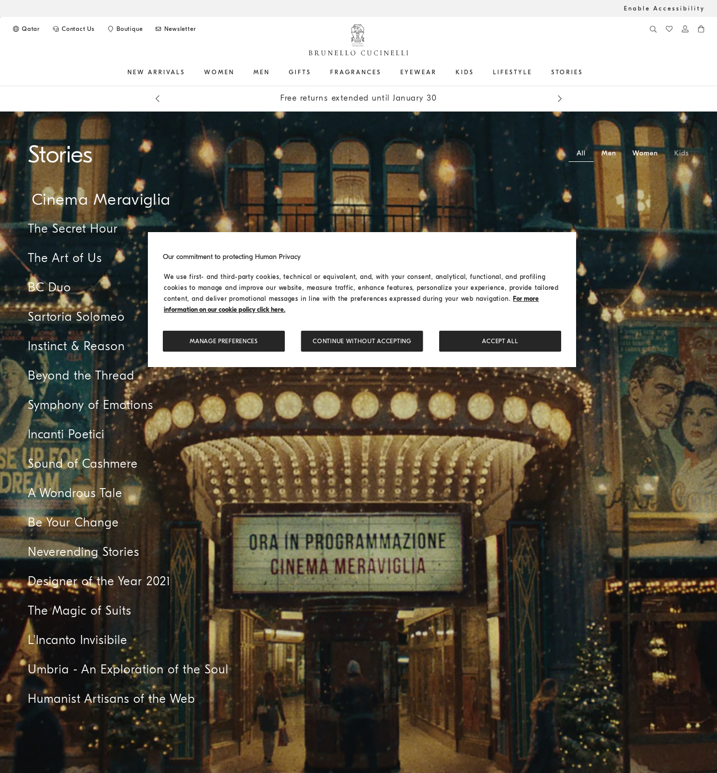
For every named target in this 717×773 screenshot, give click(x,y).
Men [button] (261, 72)
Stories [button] (567, 72)
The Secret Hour (73, 229)
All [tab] (581, 153)
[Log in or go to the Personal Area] (685, 29)
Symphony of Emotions (90, 405)
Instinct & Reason (76, 346)
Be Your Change (73, 522)
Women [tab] (645, 153)
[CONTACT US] (73, 29)
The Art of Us (65, 258)
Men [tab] (608, 153)
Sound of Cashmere (83, 464)
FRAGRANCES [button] (355, 72)
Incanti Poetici (66, 434)
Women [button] (219, 72)
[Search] (653, 29)
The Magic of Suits (79, 611)
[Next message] (560, 99)
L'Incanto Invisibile (77, 640)
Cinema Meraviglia (101, 199)
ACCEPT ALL (500, 341)
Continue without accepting (362, 341)
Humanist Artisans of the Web (111, 699)
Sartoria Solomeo (76, 317)
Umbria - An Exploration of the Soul (128, 669)
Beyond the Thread (81, 376)
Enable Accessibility (664, 8)
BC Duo (49, 287)
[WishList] (669, 29)
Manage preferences (224, 341)
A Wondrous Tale (75, 493)
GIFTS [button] (300, 72)
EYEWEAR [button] (418, 72)
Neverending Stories (83, 552)
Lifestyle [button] (512, 72)
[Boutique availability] (124, 29)
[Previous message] (157, 99)
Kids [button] (465, 72)
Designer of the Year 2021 (99, 581)
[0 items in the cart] (701, 29)
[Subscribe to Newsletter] (175, 29)
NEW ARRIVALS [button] (156, 72)
